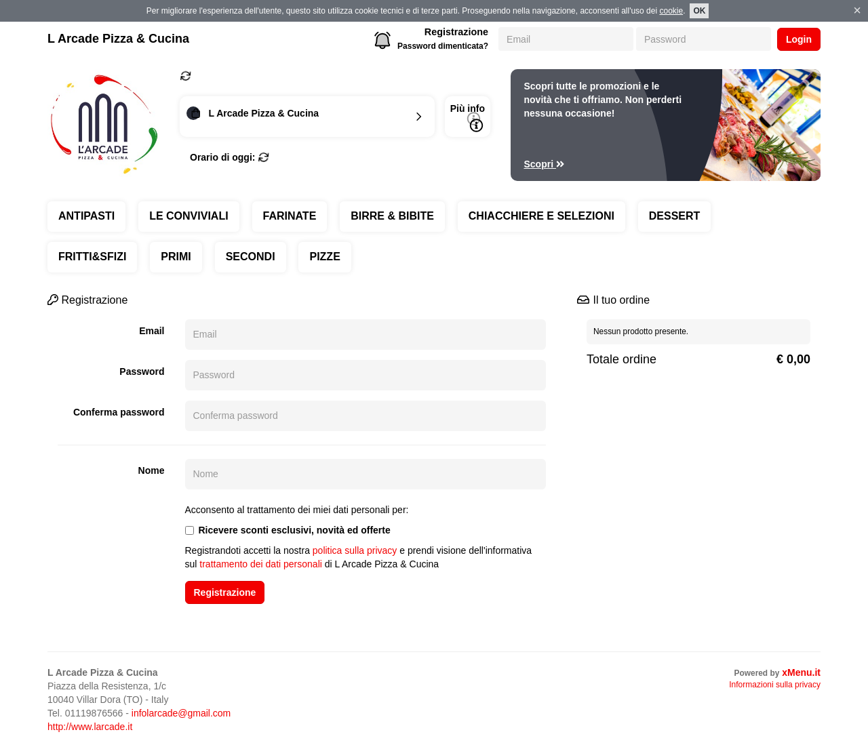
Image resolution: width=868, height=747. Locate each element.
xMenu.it (801, 672)
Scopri (544, 164)
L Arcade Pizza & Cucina (118, 38)
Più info (467, 117)
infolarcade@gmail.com (181, 713)
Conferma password (119, 412)
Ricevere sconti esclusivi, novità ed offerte (288, 530)
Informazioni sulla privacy (775, 684)
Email (151, 330)
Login (799, 39)
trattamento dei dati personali (260, 564)
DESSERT (675, 216)
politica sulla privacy (355, 550)
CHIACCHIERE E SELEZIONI (541, 216)
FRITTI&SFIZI (92, 256)
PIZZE (324, 256)
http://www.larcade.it (89, 726)
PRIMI (176, 256)
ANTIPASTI (86, 216)
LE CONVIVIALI (188, 216)
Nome (151, 470)
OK (699, 11)
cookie (671, 11)
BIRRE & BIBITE (392, 216)
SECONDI (250, 256)
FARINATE (290, 216)
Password (141, 371)
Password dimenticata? (442, 46)
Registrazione (456, 31)
